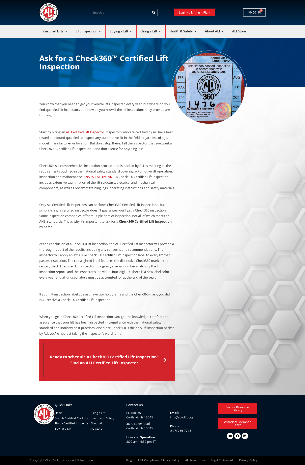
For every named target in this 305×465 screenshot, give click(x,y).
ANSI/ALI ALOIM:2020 (99, 177)
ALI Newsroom (195, 460)
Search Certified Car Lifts (71, 418)
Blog (129, 460)
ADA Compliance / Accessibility (158, 460)
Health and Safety (102, 418)
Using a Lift (98, 413)
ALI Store (96, 428)
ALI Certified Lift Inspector (85, 132)
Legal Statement (222, 460)
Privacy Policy (248, 460)
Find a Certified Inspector (71, 423)
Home (59, 413)
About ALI (97, 423)
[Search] (153, 12)
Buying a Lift (63, 428)
